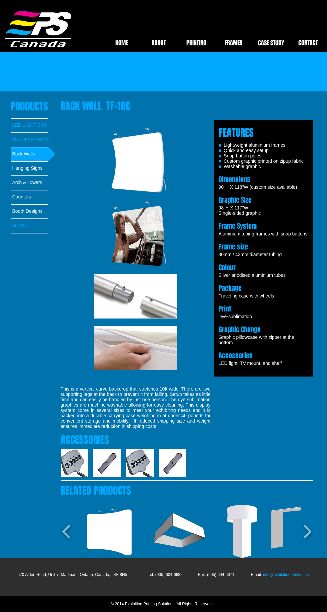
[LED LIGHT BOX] (33, 125)
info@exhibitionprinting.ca (286, 574)
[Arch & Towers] (33, 182)
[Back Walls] (33, 154)
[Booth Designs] (33, 211)
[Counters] (33, 197)
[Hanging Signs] (33, 168)
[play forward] (202, 463)
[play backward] (69, 463)
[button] (107, 463)
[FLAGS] (33, 225)
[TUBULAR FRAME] (33, 139)
